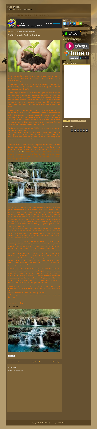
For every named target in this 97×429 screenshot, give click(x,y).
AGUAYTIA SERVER (60, 423)
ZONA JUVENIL (20, 15)
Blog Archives (81, 120)
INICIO (8, 15)
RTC (13, 15)
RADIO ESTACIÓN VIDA (44, 15)
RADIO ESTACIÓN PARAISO (31, 15)
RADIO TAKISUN (13, 7)
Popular (67, 120)
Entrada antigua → (56, 362)
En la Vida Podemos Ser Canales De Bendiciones (24, 35)
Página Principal (36, 362)
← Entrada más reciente (13, 362)
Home (9, 31)
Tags (73, 120)
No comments (18, 37)
